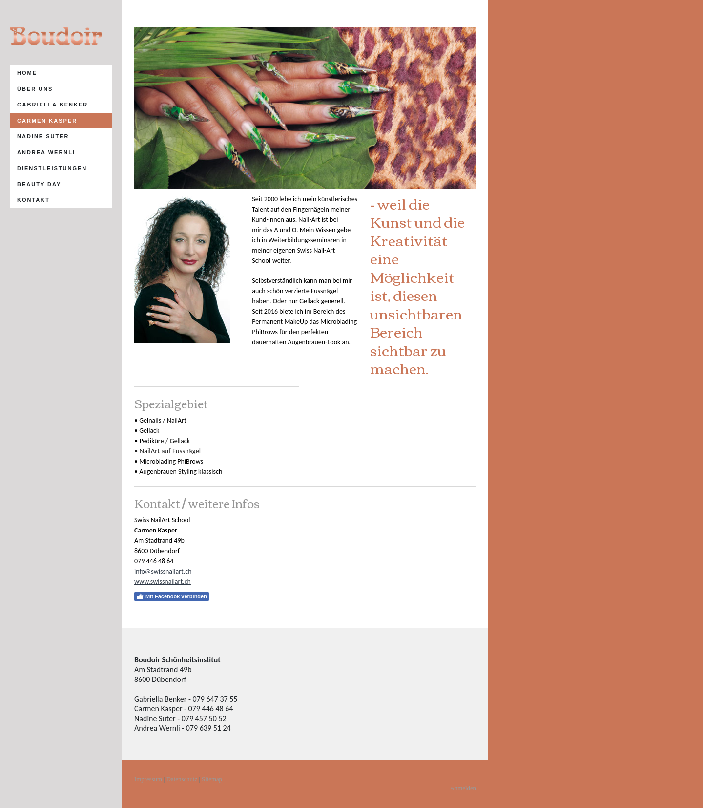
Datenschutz (181, 779)
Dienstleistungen (52, 168)
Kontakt (33, 200)
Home (27, 73)
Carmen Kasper (47, 121)
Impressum (148, 779)
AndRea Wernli (46, 152)
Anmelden (463, 788)
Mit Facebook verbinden (171, 596)
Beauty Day (39, 184)
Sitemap (212, 779)
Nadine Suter (43, 136)
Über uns (35, 89)
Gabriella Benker (52, 104)
